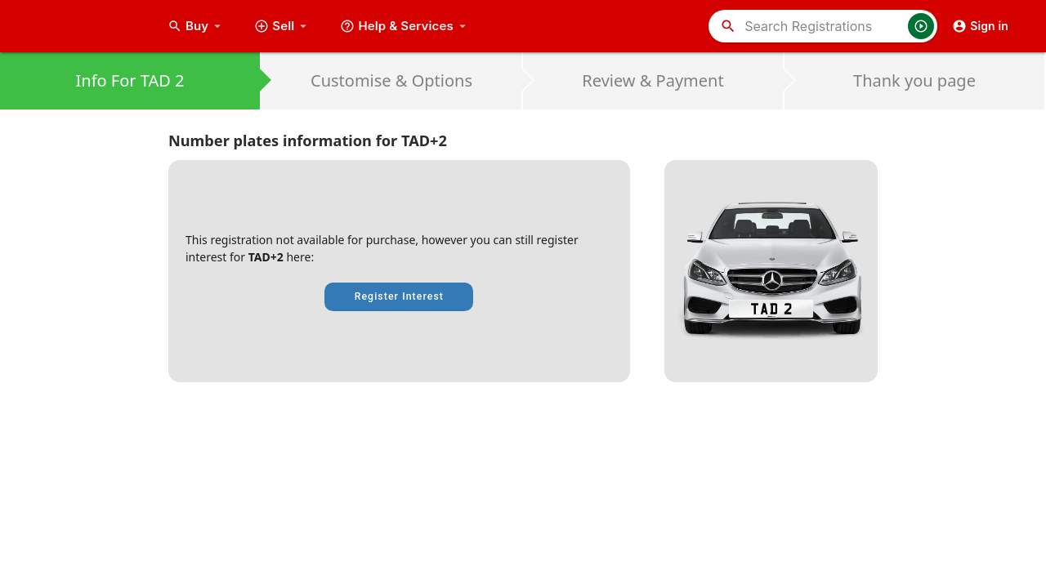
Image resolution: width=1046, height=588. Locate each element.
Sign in (980, 26)
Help (405, 26)
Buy (196, 26)
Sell (282, 26)
